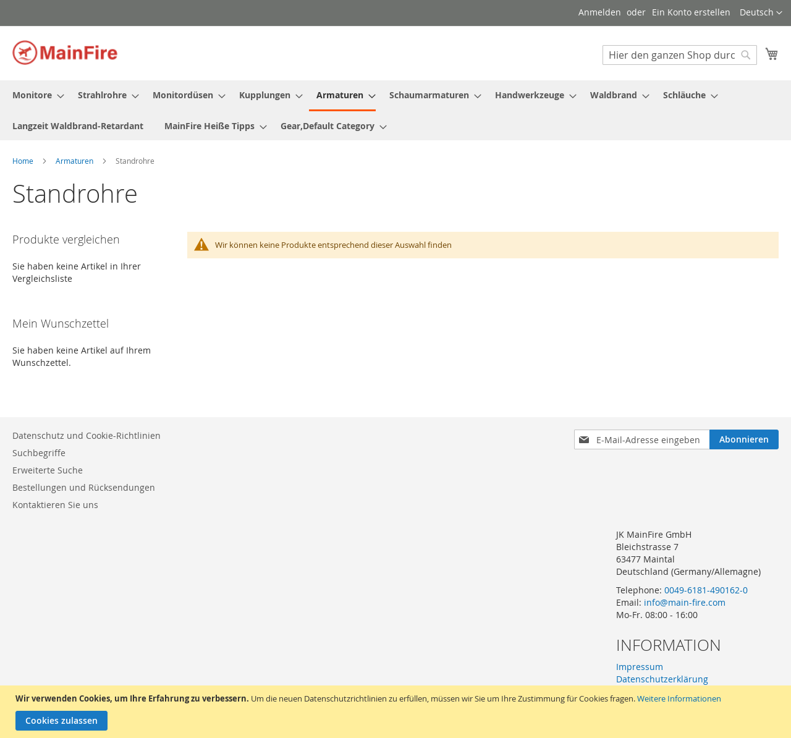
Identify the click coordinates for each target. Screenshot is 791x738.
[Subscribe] (744, 439)
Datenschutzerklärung (662, 679)
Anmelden (599, 12)
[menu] (395, 110)
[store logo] (64, 52)
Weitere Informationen (679, 698)
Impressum (639, 666)
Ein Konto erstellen (691, 12)
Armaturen (75, 161)
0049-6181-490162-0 (706, 590)
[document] (397, 712)
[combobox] (680, 55)
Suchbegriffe (39, 453)
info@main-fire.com (684, 602)
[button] (761, 13)
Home (23, 161)
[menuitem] (34, 94)
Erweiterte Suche (47, 470)
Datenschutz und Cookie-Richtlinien (86, 435)
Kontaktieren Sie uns (55, 505)
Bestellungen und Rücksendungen (83, 487)
